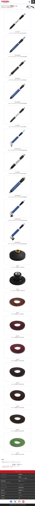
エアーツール (3, 484)
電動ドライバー (21, 480)
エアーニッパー (4, 487)
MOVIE (19, 492)
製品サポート (3, 492)
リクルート (20, 495)
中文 (19, 498)
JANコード (19, 464)
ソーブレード (21, 484)
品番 (14, 464)
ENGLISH (3, 498)
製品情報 (20, 474)
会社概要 (2, 495)
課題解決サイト (21, 490)
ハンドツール (3, 477)
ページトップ (17, 471)
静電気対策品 (21, 487)
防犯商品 (2, 490)
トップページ (3, 474)
